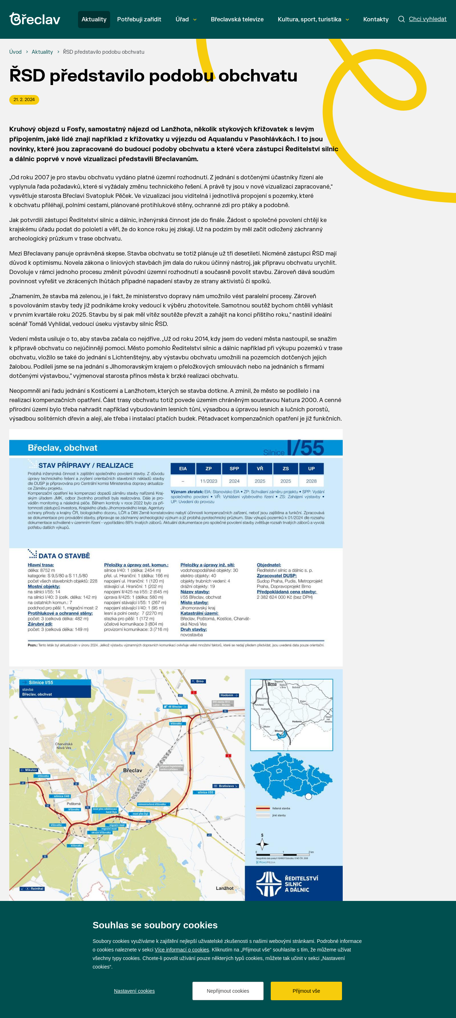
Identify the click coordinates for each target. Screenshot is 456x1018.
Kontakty (376, 19)
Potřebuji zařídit (139, 19)
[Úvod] (15, 52)
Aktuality (94, 19)
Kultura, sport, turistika (313, 19)
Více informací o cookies (182, 950)
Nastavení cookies (134, 991)
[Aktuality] (42, 52)
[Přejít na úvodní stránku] (34, 18)
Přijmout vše (306, 991)
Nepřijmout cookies (228, 991)
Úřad (186, 19)
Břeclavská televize (237, 19)
